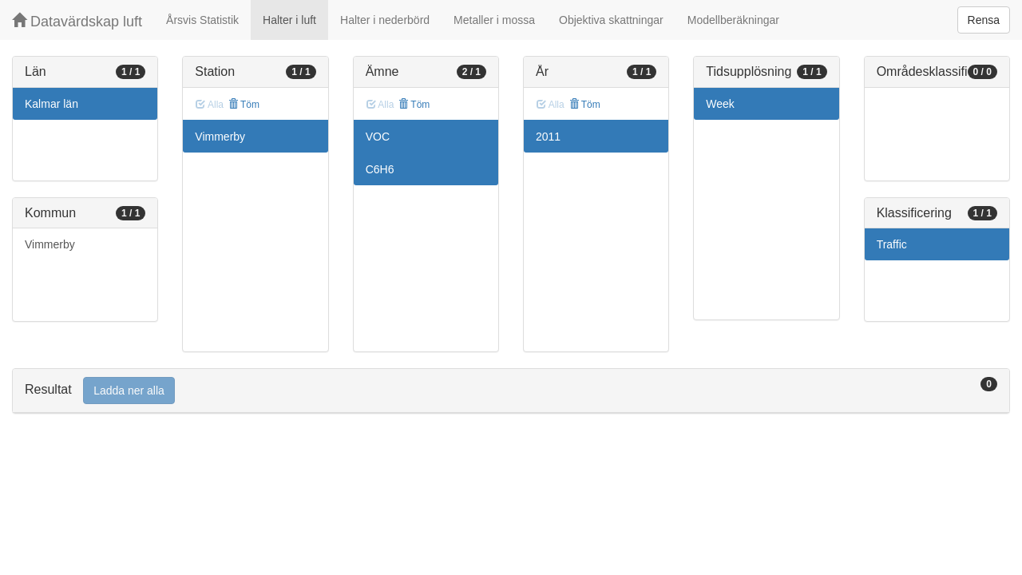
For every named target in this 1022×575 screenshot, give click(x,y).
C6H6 (380, 169)
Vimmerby (50, 244)
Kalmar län (51, 103)
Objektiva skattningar (611, 20)
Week (720, 103)
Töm (243, 104)
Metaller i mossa (494, 20)
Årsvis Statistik (202, 20)
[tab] (511, 391)
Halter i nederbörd (385, 20)
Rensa (984, 20)
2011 (548, 136)
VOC (378, 136)
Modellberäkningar (733, 20)
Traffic (892, 244)
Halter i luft (289, 20)
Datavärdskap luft (77, 21)
